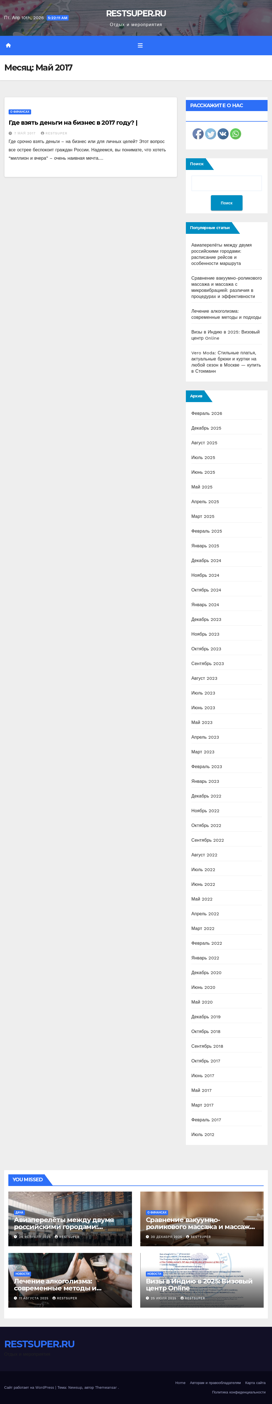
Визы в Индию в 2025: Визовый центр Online (199, 1284)
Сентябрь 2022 (207, 840)
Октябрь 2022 (206, 825)
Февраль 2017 (206, 1119)
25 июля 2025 (164, 1298)
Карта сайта (255, 1383)
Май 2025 (202, 487)
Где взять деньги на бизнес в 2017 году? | (73, 122)
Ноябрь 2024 (205, 575)
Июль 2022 (203, 869)
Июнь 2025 (203, 472)
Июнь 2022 (203, 884)
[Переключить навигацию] (140, 45)
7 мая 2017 (25, 133)
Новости (22, 1273)
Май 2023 (202, 722)
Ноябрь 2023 (205, 634)
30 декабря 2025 (167, 1237)
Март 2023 (202, 751)
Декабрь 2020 (206, 972)
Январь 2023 (205, 781)
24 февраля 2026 (35, 1237)
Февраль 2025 (206, 531)
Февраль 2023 (206, 766)
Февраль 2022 (206, 943)
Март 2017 (202, 1105)
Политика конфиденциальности (239, 1392)
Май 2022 (202, 899)
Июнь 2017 (202, 1075)
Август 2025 (204, 442)
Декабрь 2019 (206, 1016)
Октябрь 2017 (205, 1061)
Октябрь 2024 (206, 590)
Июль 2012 (202, 1134)
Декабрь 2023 (206, 619)
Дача (19, 1212)
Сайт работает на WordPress (29, 1387)
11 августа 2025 (34, 1298)
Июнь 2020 (203, 987)
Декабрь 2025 (206, 428)
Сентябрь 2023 (207, 663)
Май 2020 (202, 1002)
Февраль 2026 (206, 413)
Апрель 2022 (205, 913)
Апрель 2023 (205, 737)
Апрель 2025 (205, 501)
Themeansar (106, 1387)
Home (180, 1383)
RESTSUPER (54, 133)
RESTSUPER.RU (136, 13)
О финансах (19, 111)
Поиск (197, 163)
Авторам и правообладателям (215, 1383)
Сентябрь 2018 (207, 1046)
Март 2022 (202, 928)
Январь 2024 (205, 604)
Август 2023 (204, 678)
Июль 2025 (203, 457)
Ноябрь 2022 (205, 810)
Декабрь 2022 (206, 796)
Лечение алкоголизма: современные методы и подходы (55, 1288)
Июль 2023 (203, 693)
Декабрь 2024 (206, 560)
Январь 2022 (205, 958)
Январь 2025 (205, 545)
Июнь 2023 (203, 707)
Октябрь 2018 (206, 1031)
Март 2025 (202, 516)
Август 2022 (204, 855)
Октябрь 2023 (206, 648)
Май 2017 (201, 1090)
